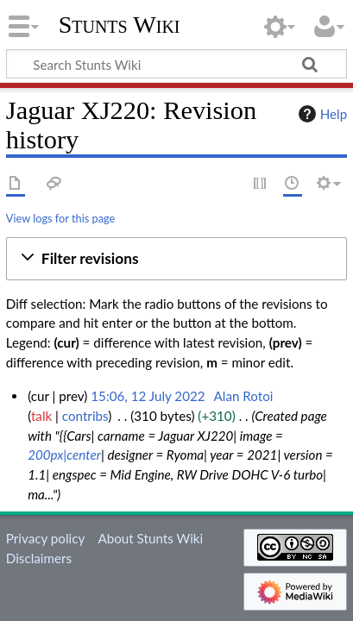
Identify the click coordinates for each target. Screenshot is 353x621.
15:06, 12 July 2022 (148, 396)
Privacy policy (45, 538)
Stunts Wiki (119, 25)
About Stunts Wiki (150, 538)
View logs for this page (60, 218)
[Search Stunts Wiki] (176, 64)
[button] (176, 259)
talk (41, 415)
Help (320, 113)
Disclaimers (39, 558)
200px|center (64, 454)
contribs (85, 415)
